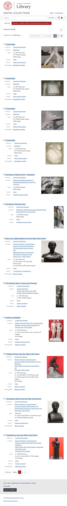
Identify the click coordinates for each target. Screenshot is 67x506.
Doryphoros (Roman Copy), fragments (20, 175)
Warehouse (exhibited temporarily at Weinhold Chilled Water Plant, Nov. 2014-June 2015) (24, 182)
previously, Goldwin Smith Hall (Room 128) (26, 406)
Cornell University (7, 5)
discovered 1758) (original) (22, 370)
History (52, 13)
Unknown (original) (22, 303)
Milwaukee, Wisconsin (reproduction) (23, 252)
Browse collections (26, 483)
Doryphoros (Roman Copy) (15, 204)
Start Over (7, 23)
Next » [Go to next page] (15, 472)
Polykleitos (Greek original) (20, 195)
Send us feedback (10, 490)
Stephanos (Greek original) (22, 342)
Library (23, 5)
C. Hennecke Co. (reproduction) (22, 271)
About (8, 483)
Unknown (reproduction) (21, 423)
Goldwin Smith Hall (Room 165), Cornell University (29, 323)
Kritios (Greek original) (19, 62)
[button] (31, 23)
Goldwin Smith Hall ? (22, 289)
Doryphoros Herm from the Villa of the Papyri (23, 399)
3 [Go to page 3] (25, 472)
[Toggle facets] (61, 30)
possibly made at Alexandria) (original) (27, 293)
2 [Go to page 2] (22, 472)
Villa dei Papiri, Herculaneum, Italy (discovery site (28, 408)
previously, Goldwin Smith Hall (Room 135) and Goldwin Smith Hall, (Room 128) (23, 248)
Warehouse (16, 50)
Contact (34, 483)
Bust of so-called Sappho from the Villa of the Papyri (25, 238)
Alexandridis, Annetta (19, 65)
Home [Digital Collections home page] (4, 483)
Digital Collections (16, 12)
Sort (35, 36)
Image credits (6, 486)
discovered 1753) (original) (22, 410)
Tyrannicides (10, 44)
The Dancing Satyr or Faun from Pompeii (21, 283)
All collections (59, 13)
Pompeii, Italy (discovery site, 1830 (26, 291)
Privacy (22, 498)
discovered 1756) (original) (22, 451)
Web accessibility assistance (10, 501)
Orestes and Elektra (13, 317)
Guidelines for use (15, 483)
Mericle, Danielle (17, 274)
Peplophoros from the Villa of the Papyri (21, 435)
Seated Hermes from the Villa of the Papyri (23, 354)
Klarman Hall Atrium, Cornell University (24, 244)
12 (47, 36)
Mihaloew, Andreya (20, 345)
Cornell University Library (13, 498)
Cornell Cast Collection (19, 47)
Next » (19, 35)
